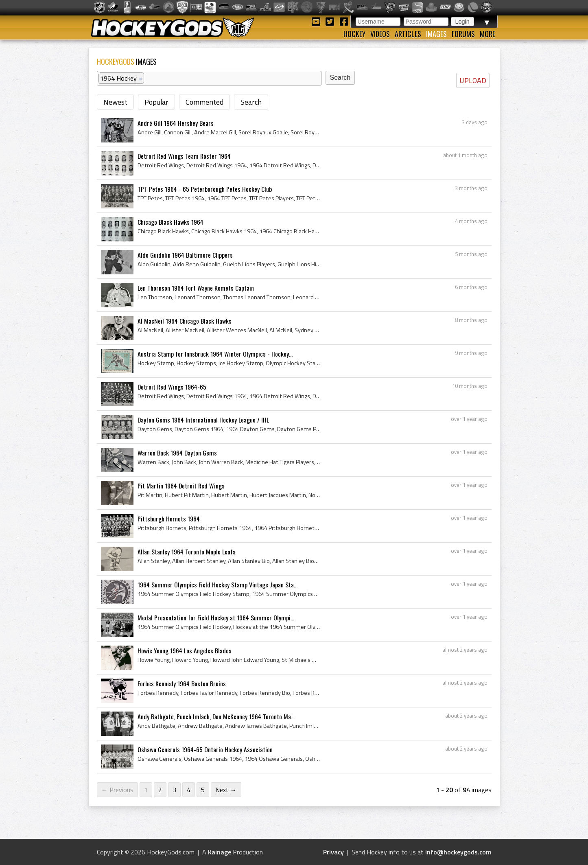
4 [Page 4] (188, 790)
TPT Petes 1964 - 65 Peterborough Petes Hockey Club (205, 189)
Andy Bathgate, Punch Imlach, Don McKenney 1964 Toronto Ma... (216, 716)
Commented (204, 101)
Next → (226, 790)
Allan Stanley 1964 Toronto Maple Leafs (187, 551)
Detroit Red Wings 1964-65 (172, 387)
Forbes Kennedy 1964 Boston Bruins (182, 683)
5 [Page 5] (203, 790)
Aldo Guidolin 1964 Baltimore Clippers (185, 255)
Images (436, 33)
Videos (380, 33)
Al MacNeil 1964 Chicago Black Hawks (185, 321)
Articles (408, 33)
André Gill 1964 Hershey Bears (176, 123)
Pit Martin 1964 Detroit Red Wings (181, 486)
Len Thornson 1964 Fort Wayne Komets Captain (196, 288)
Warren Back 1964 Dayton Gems (177, 453)
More (487, 33)
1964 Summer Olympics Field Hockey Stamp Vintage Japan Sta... (217, 584)
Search (251, 101)
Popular (156, 101)
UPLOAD (472, 80)
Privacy (333, 852)
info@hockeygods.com (458, 852)
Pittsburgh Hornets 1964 (169, 518)
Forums (463, 33)
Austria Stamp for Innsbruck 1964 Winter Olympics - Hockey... (215, 354)
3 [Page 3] (174, 790)
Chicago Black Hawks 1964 (170, 222)
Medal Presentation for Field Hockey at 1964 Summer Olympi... (216, 617)
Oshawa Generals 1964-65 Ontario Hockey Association (205, 749)
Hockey (354, 33)
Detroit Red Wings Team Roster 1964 (184, 156)
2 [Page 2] (160, 790)
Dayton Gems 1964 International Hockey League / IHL (203, 420)
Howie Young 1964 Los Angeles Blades (185, 650)
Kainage (219, 852)
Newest (115, 101)
